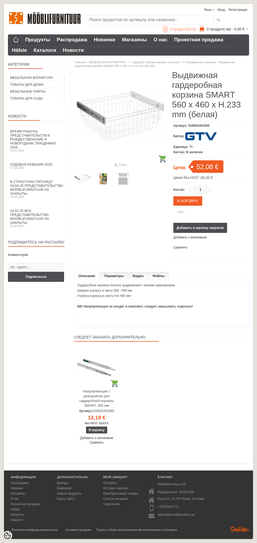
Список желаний (115, 499)
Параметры (114, 276)
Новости (73, 50)
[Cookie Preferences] (7, 535)
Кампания (64, 488)
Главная (79, 62)
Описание (86, 276)
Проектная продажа (198, 39)
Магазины (134, 39)
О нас (161, 39)
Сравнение (111, 504)
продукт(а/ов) (179, 29)
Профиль (110, 483)
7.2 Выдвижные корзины (199, 62)
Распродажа (72, 39)
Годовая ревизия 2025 (37, 165)
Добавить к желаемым (189, 237)
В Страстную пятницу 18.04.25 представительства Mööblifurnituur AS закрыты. (37, 189)
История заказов (115, 488)
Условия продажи (78, 529)
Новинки (104, 39)
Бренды (62, 483)
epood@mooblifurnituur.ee (176, 515)
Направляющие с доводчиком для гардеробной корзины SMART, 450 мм (96, 398)
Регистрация (238, 10)
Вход (221, 10)
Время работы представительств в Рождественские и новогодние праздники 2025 (37, 140)
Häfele (19, 50)
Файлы (158, 276)
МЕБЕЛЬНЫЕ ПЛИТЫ (28, 91)
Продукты (37, 39)
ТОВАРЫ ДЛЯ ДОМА (27, 85)
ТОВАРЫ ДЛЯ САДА (26, 98)
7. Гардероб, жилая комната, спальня (154, 62)
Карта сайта (66, 499)
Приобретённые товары (120, 493)
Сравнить (180, 247)
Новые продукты (69, 493)
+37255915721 (168, 507)
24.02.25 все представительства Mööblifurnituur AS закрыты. (37, 218)
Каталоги (45, 50)
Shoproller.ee (240, 529)
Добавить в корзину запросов (200, 228)
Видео (138, 276)
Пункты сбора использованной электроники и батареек (137, 529)
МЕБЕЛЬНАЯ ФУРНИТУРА (31, 78)
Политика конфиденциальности (34, 529)
